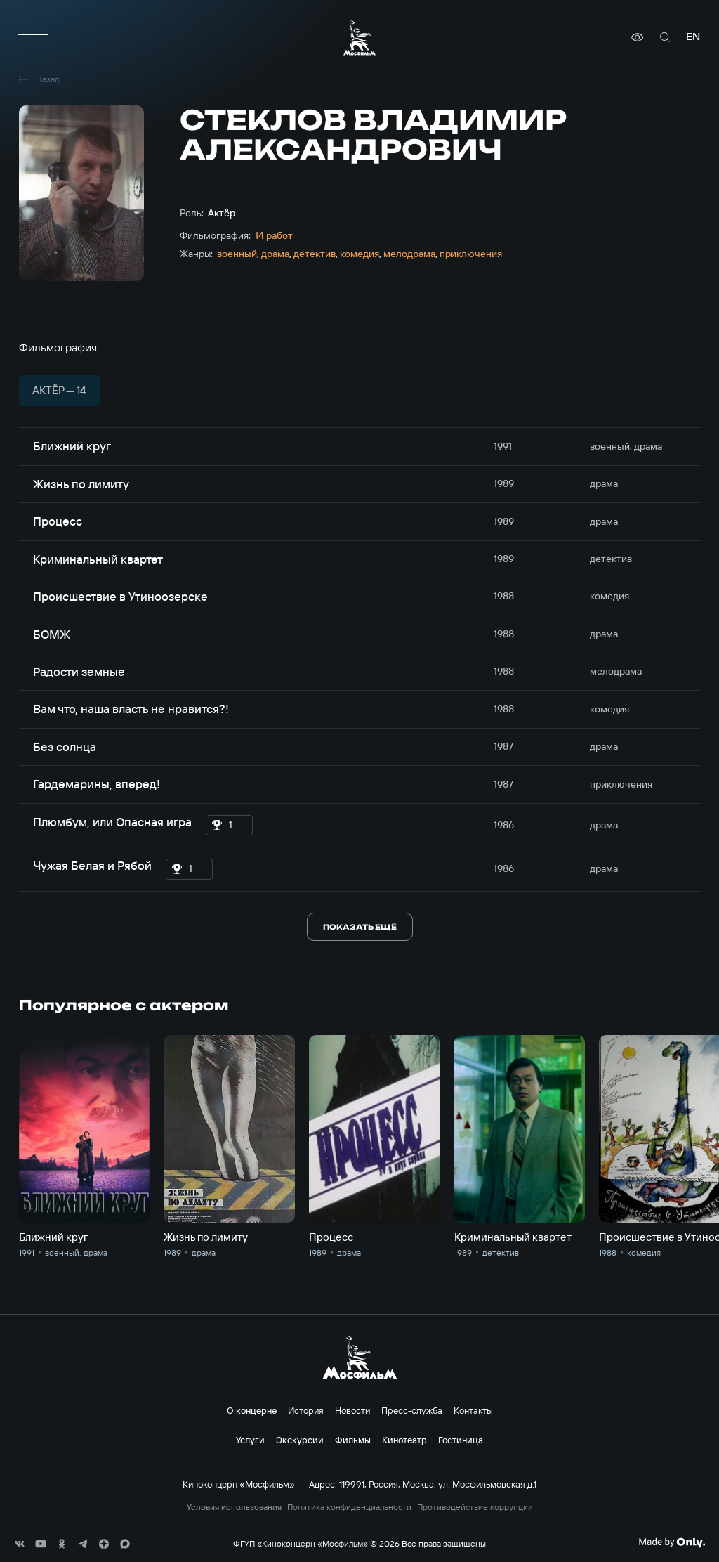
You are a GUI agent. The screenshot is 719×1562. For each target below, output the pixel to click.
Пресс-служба (411, 1410)
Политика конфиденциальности (349, 1507)
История (306, 1410)
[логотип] (359, 37)
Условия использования (234, 1507)
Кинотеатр (404, 1439)
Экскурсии (300, 1439)
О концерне (252, 1410)
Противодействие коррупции (475, 1507)
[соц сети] (19, 1543)
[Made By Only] (671, 1542)
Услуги (250, 1439)
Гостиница (460, 1439)
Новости (352, 1410)
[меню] (33, 37)
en (693, 37)
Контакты (473, 1410)
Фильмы (353, 1439)
